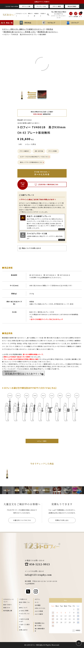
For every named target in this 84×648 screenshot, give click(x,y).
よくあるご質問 (23, 610)
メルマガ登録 (39, 611)
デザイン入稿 (26, 6)
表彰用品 (49, 29)
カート (37, 602)
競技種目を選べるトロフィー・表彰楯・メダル (20, 32)
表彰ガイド (6, 608)
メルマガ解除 (39, 614)
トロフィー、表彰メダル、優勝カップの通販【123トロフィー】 (23, 29)
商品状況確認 (72, 6)
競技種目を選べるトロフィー (48, 32)
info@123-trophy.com (38, 574)
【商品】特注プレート (40, 369)
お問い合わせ (23, 630)
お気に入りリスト (40, 608)
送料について (23, 608)
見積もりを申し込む (62, 520)
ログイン (37, 599)
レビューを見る (30, 144)
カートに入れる (42, 173)
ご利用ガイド (23, 599)
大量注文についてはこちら (22, 520)
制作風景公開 (7, 610)
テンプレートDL (41, 6)
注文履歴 (38, 605)
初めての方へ (7, 605)
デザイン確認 (57, 6)
